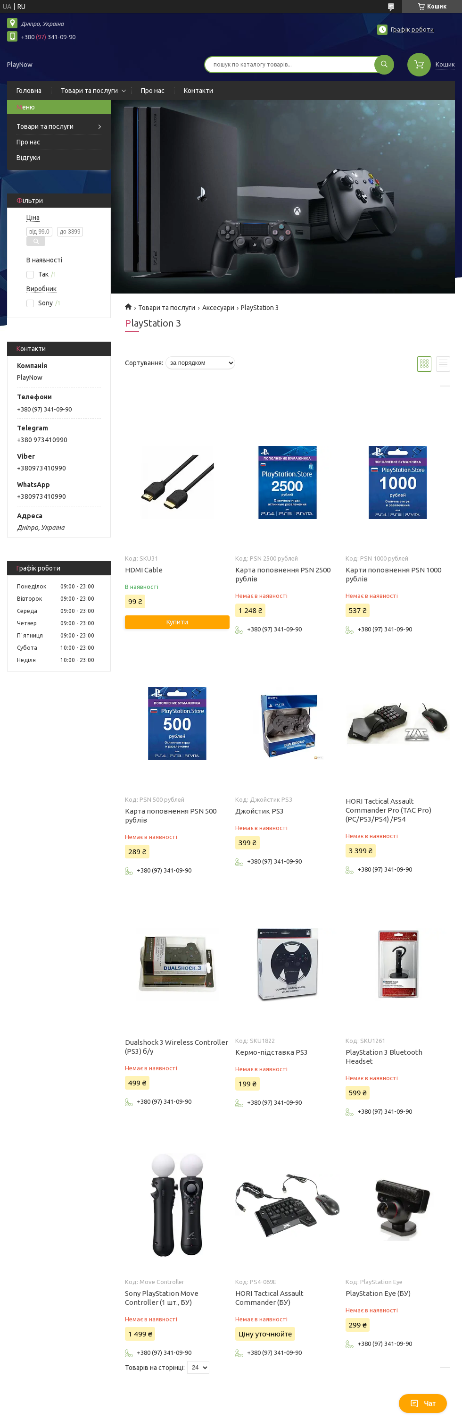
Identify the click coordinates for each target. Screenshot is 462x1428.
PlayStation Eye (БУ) (378, 1293)
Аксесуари (218, 307)
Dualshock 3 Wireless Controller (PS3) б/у (176, 1046)
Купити (177, 622)
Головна (28, 90)
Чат (423, 1403)
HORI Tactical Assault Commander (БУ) (269, 1297)
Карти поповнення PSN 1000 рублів (393, 574)
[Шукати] (384, 65)
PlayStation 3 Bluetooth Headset (384, 1056)
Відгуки (28, 157)
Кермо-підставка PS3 (271, 1052)
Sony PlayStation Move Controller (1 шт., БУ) (161, 1297)
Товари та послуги (89, 90)
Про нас (153, 90)
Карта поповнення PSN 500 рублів (170, 815)
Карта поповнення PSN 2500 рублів (282, 574)
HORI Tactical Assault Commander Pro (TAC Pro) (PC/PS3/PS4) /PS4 (388, 810)
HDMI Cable (144, 570)
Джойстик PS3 (259, 811)
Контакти (198, 90)
